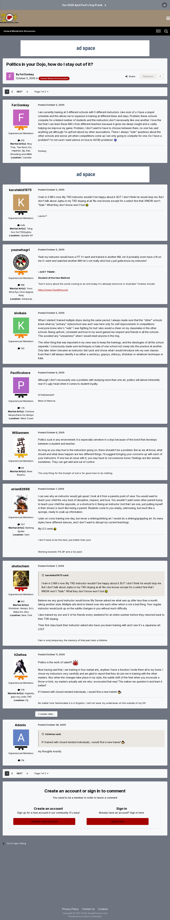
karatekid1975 (20, 190)
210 (21, 140)
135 (21, 348)
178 (21, 689)
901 (21, 601)
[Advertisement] (85, 879)
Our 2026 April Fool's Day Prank (82, 5)
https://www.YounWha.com (53, 289)
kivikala (20, 313)
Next (20, 91)
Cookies (103, 908)
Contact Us (88, 908)
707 (21, 524)
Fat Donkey (27, 74)
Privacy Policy (70, 908)
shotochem (20, 566)
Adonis (20, 725)
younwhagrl (20, 250)
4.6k (21, 225)
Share (130, 76)
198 (21, 284)
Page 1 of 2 (41, 91)
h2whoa (20, 655)
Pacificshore (20, 373)
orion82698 (20, 489)
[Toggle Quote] (43, 575)
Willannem (20, 433)
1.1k (21, 760)
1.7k (21, 407)
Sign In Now (117, 821)
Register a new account (44, 821)
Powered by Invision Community (85, 916)
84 (21, 467)
